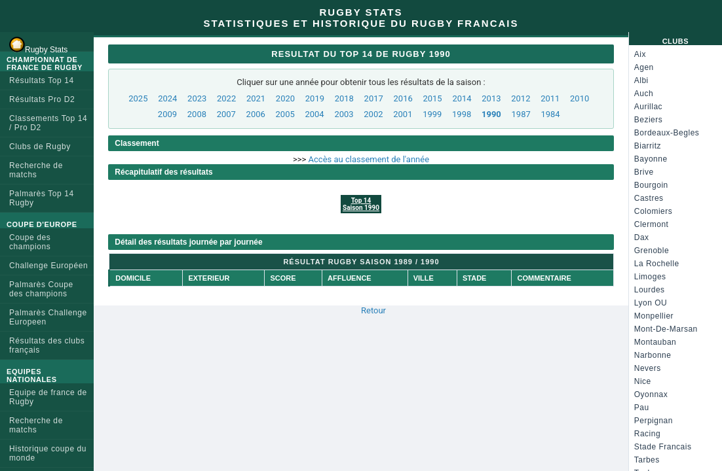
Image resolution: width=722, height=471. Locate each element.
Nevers (647, 368)
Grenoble (651, 250)
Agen (644, 67)
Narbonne (653, 355)
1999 (432, 114)
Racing (647, 433)
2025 (137, 98)
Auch (643, 93)
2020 (285, 98)
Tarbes (647, 459)
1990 (491, 114)
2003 (343, 114)
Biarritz (647, 145)
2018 (344, 98)
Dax (641, 237)
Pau (641, 407)
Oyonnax (651, 394)
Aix (640, 54)
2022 (226, 98)
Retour (373, 310)
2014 (461, 98)
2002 (373, 114)
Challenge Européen (48, 265)
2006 (255, 114)
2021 (255, 98)
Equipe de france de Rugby (48, 397)
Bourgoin (651, 185)
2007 (226, 114)
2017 (373, 98)
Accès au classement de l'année (369, 159)
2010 (579, 98)
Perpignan (653, 420)
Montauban (655, 342)
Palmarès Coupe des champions (41, 289)
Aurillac (648, 106)
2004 (314, 114)
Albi (641, 80)
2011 (550, 98)
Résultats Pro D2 (42, 99)
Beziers (648, 119)
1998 (461, 114)
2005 (285, 114)
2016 (403, 98)
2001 (402, 114)
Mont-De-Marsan (666, 329)
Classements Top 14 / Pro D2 (48, 123)
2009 (167, 114)
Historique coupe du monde (47, 453)
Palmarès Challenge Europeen (48, 317)
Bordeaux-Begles (667, 132)
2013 (491, 98)
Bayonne (651, 159)
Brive (644, 172)
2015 (432, 98)
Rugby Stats (38, 44)
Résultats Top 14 (41, 80)
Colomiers (653, 211)
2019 (314, 98)
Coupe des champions (29, 242)
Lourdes (649, 289)
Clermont (651, 224)
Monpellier (654, 316)
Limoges (650, 276)
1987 (521, 114)
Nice (642, 381)
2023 (196, 98)
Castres (649, 198)
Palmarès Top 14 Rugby (41, 198)
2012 (520, 98)
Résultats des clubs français (47, 345)
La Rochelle (656, 263)
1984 (550, 114)
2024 (167, 98)
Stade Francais (663, 446)
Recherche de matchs (36, 170)
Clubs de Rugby (40, 146)
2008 (196, 114)
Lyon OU (650, 302)
